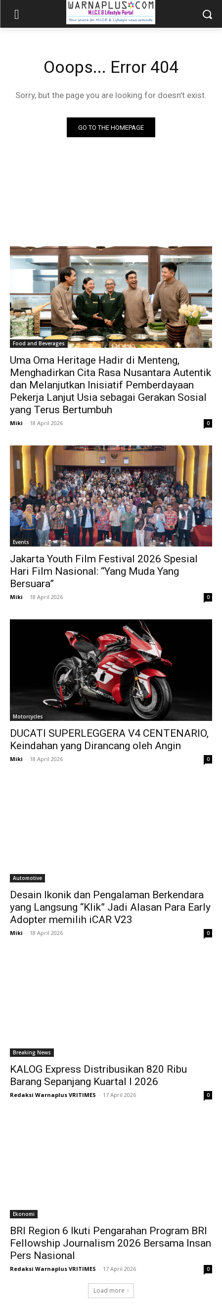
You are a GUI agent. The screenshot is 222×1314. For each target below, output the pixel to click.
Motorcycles (28, 716)
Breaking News (32, 1052)
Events (21, 542)
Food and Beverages (39, 343)
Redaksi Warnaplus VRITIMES (53, 1094)
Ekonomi (24, 1213)
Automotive (27, 878)
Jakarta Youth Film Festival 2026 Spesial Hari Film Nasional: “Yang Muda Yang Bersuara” (104, 571)
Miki (16, 423)
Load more (111, 1290)
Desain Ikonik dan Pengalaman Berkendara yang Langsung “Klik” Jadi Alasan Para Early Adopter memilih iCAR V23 (110, 907)
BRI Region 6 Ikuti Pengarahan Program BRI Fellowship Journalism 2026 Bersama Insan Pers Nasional (110, 1243)
